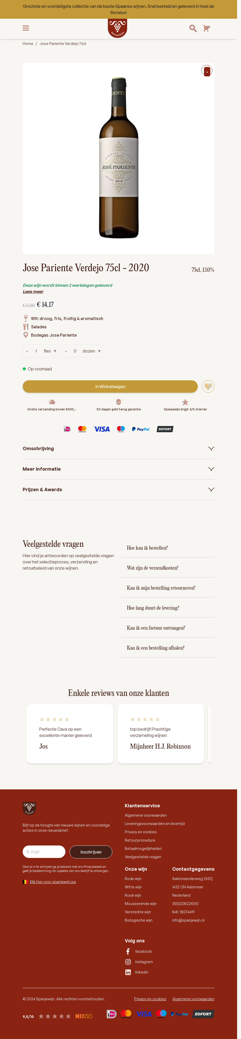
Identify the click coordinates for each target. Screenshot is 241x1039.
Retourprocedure (140, 840)
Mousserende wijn (141, 903)
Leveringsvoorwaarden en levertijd (155, 823)
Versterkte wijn (138, 912)
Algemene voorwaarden (146, 815)
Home (28, 43)
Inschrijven (91, 852)
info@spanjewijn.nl (188, 920)
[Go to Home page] (117, 28)
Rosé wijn (133, 895)
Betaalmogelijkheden (143, 848)
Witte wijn (133, 887)
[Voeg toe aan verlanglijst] (208, 386)
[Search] (193, 28)
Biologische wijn (138, 920)
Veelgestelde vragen (143, 857)
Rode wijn (133, 878)
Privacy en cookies (141, 832)
